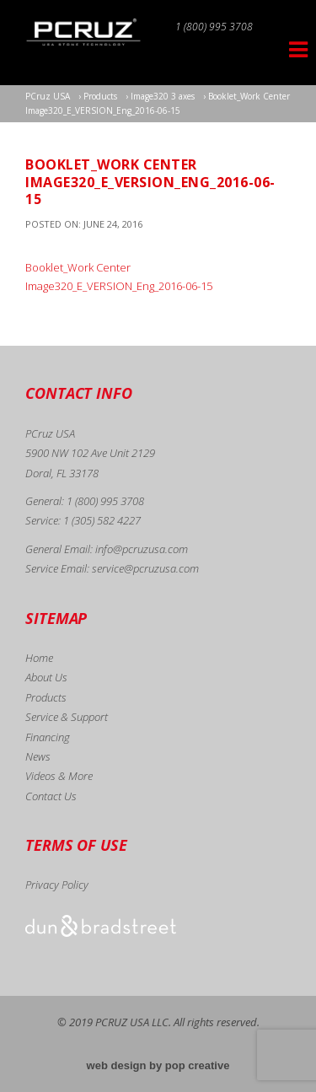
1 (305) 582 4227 (102, 520)
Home (39, 657)
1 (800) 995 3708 (105, 500)
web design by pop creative (158, 1065)
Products (46, 697)
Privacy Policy (56, 884)
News (38, 756)
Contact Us (51, 796)
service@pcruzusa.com (145, 568)
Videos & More (59, 775)
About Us (46, 677)
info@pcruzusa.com (141, 549)
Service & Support (66, 716)
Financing (47, 737)
